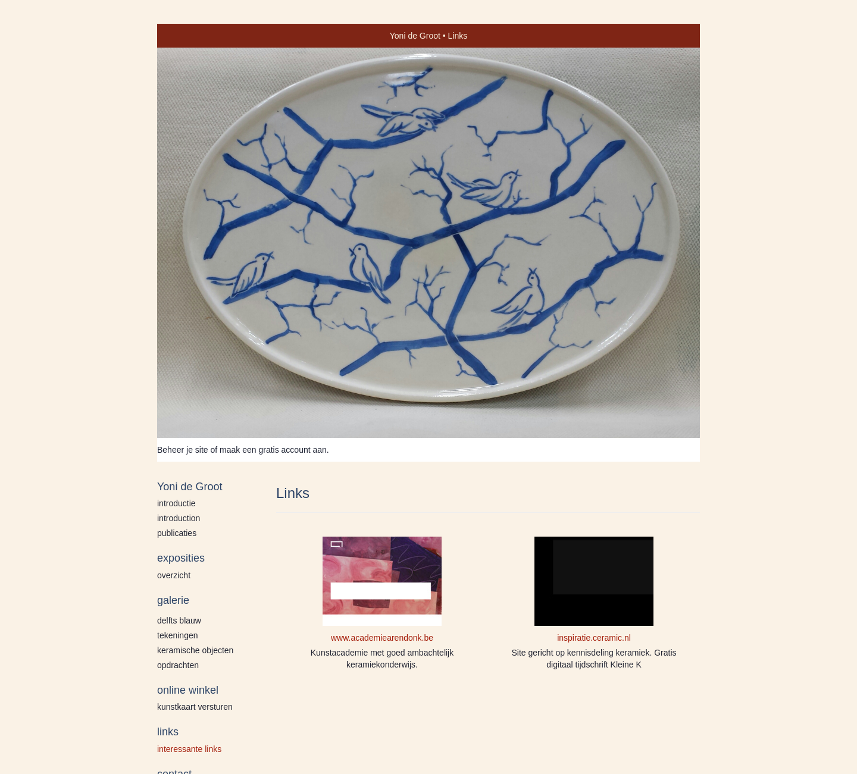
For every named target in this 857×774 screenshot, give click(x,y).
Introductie (176, 503)
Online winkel (187, 690)
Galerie (173, 600)
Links (168, 732)
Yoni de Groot (415, 35)
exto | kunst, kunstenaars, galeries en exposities (190, 36)
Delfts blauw (179, 620)
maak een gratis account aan (273, 450)
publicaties (176, 533)
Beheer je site (182, 450)
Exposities (181, 558)
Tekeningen (177, 635)
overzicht (173, 575)
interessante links (189, 749)
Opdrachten (178, 665)
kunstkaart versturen (195, 707)
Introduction (178, 518)
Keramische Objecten (195, 650)
